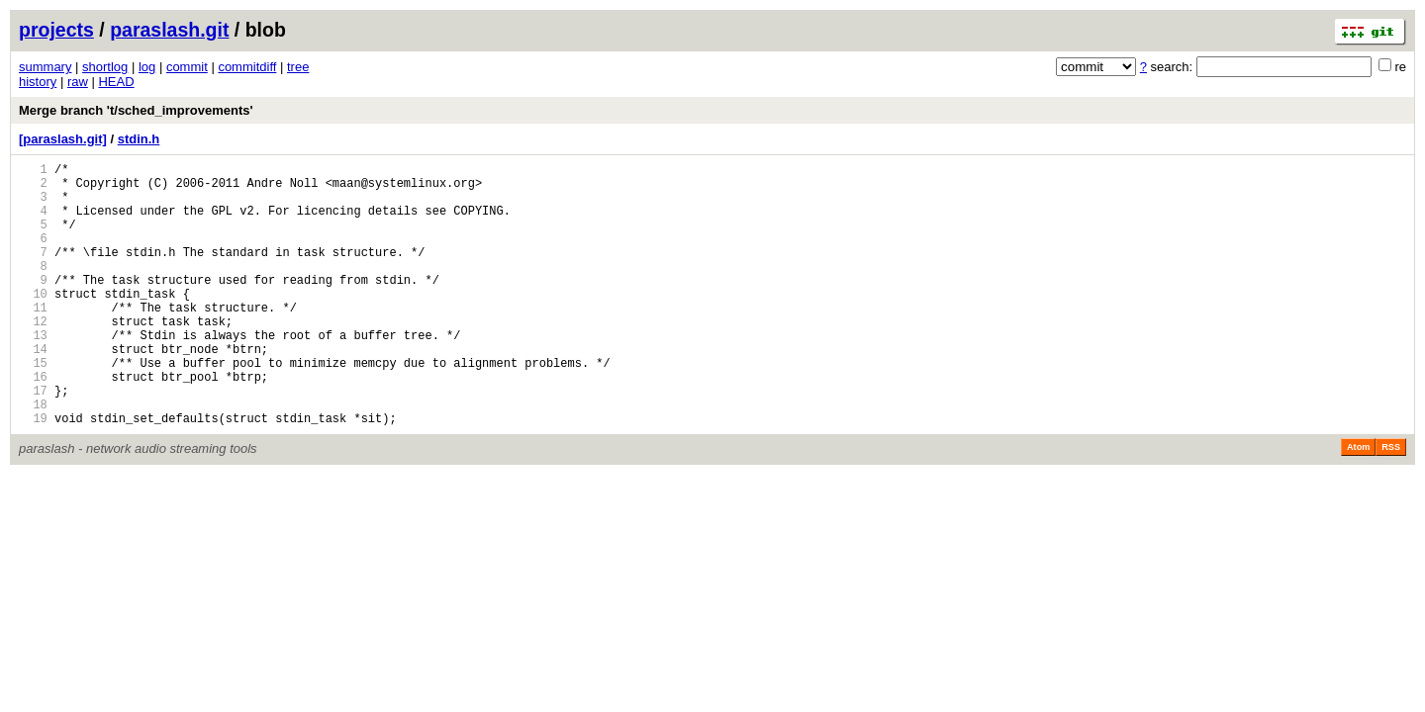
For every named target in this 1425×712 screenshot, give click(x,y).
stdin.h (139, 139)
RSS (1390, 503)
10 (33, 322)
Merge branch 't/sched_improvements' (136, 110)
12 (33, 356)
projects (56, 30)
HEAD (116, 81)
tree (298, 66)
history (37, 81)
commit (187, 66)
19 (33, 474)
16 (33, 423)
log (147, 66)
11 (33, 339)
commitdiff (247, 66)
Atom (1358, 503)
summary (45, 66)
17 (33, 440)
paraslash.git (169, 30)
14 (33, 390)
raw (77, 81)
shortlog (105, 66)
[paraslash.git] (63, 139)
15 (33, 407)
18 (33, 457)
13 (33, 373)
